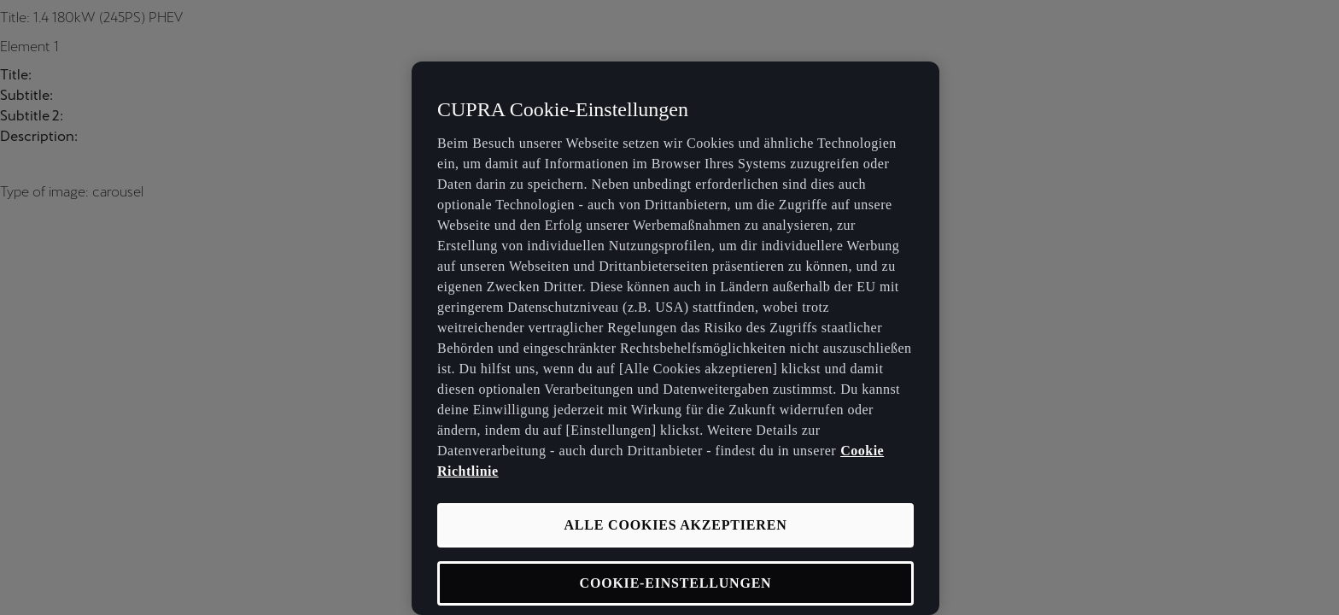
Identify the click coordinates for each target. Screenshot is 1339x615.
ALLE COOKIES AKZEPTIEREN (675, 525)
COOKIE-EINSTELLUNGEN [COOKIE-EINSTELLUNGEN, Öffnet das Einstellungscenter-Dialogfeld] (676, 583)
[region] (675, 338)
